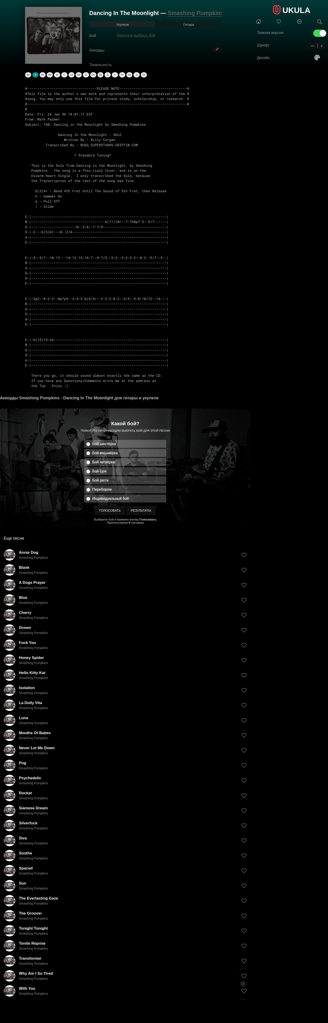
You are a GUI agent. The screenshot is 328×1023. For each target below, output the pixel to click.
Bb (49, 74)
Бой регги (100, 480)
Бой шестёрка (104, 444)
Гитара (188, 24)
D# (93, 74)
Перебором (102, 489)
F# (122, 74)
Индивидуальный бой (110, 498)
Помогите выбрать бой (136, 35)
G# (144, 74)
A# (42, 74)
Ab (28, 74)
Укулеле (122, 24)
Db (78, 74)
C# (71, 74)
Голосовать (110, 510)
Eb (100, 74)
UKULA (296, 10)
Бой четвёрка (103, 462)
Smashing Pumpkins (196, 13)
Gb (129, 74)
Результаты (141, 510)
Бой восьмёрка (105, 453)
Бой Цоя (99, 471)
